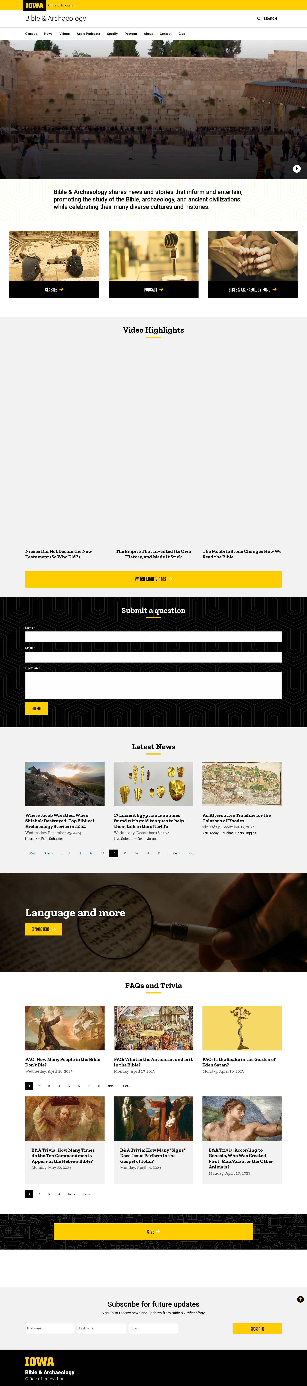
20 (160, 853)
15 (104, 853)
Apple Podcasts (88, 34)
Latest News (153, 746)
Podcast (153, 289)
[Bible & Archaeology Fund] (253, 256)
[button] (267, 18)
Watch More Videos (153, 579)
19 (149, 853)
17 (126, 853)
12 (70, 853)
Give (182, 34)
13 (81, 853)
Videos (65, 34)
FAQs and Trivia (153, 985)
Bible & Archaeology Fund (253, 289)
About (148, 34)
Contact (166, 34)
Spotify (112, 34)
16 (115, 854)
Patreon (131, 34)
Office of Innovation (62, 5)
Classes (31, 34)
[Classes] (54, 256)
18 (138, 853)
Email (29, 648)
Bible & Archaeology (55, 18)
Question (31, 668)
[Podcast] (154, 256)
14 (92, 853)
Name (29, 627)
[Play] (297, 169)
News (48, 34)
